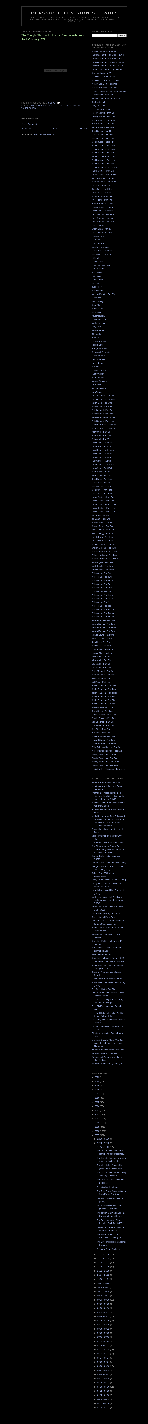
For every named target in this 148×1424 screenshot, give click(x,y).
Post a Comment (29, 124)
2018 (97, 1089)
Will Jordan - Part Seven (103, 595)
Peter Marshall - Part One (103, 671)
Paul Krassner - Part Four (103, 156)
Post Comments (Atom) (45, 134)
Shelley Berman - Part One (104, 425)
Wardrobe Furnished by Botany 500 (108, 1063)
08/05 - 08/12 (103, 1329)
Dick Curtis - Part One (102, 479)
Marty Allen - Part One (102, 403)
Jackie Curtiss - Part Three (104, 504)
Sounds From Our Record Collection (108, 961)
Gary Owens (97, 327)
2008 (97, 1131)
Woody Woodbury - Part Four (105, 765)
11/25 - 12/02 (103, 1262)
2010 (97, 1123)
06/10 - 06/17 (103, 1362)
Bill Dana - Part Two (101, 519)
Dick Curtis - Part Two (101, 483)
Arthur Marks (97, 309)
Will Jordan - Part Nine (102, 602)
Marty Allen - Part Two (102, 406)
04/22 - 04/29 (103, 1391)
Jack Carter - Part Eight (102, 468)
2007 (97, 1135)
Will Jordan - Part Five (102, 588)
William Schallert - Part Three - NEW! (109, 91)
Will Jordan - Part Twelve (103, 613)
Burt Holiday (97, 290)
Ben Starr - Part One (101, 729)
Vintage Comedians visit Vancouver (108, 1049)
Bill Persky (96, 334)
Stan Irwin (96, 298)
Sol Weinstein (98, 377)
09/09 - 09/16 (103, 1308)
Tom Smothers (98, 359)
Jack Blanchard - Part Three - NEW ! (108, 62)
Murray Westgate (99, 381)
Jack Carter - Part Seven (103, 464)
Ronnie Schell (98, 345)
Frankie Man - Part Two (102, 653)
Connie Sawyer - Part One (104, 715)
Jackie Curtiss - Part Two (103, 501)
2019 (97, 1085)
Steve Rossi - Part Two (102, 711)
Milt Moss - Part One (101, 678)
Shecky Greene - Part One (104, 544)
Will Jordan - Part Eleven (103, 609)
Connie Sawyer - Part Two (104, 718)
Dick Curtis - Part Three (102, 486)
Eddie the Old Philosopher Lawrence (108, 769)
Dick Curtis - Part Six (101, 185)
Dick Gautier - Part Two (102, 135)
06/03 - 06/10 (103, 1366)
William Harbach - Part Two (104, 555)
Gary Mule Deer (99, 106)
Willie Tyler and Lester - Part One (107, 747)
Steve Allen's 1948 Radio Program (107, 979)
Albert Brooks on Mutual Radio (106, 782)
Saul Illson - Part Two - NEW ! (105, 80)
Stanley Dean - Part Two (103, 526)
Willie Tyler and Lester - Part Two (107, 751)
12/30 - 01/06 (103, 1139)
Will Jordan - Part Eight (102, 599)
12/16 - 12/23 (103, 1147)
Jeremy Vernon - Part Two (103, 116)
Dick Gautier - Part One (102, 131)
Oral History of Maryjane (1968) (106, 913)
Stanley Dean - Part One (103, 522)
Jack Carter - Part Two (102, 446)
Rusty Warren (98, 374)
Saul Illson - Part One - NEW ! (105, 77)
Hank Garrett (97, 280)
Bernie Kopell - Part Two (103, 124)
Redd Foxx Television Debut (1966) (108, 958)
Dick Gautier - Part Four (102, 142)
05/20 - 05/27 (103, 1374)
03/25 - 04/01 (103, 1407)
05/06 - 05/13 (103, 1382)
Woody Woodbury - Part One (105, 754)
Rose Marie (97, 305)
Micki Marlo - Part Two (102, 660)
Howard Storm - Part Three (104, 744)
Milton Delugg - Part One (103, 530)
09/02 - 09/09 (103, 1312)
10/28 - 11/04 (103, 1279)
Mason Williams (99, 388)
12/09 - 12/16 (103, 1254)
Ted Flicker (97, 276)
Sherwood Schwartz (101, 352)
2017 (97, 1094)
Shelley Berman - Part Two (104, 428)
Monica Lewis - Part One (103, 635)
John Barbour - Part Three (104, 222)
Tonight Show (28, 108)
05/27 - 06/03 (103, 1370)
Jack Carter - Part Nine (102, 211)
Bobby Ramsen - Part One (104, 686)
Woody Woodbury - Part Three (106, 762)
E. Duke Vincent (99, 370)
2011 (97, 1118)
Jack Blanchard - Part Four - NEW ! (108, 66)
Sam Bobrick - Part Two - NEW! (106, 98)
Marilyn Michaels (99, 323)
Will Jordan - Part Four (102, 584)
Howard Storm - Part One (103, 736)
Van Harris (96, 283)
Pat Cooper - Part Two (102, 475)
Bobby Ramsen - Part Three (104, 693)
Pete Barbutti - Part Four (103, 421)
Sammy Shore (98, 356)
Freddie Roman (99, 341)
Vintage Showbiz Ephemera (104, 1053)
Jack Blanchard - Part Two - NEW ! (108, 58)
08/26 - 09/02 (103, 1316)
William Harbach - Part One (104, 551)
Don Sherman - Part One (103, 722)
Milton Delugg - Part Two (103, 533)
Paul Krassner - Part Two (103, 149)
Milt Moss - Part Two (101, 682)
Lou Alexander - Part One (103, 396)
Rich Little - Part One (101, 642)
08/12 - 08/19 (103, 1324)
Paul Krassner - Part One (103, 145)
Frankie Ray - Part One (102, 203)
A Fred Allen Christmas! (107, 1187)
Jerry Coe (96, 258)
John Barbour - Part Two (103, 218)
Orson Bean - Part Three (103, 232)
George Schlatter (99, 348)
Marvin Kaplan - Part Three (104, 628)
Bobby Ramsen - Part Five (104, 700)
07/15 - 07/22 (103, 1341)
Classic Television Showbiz (74, 13)
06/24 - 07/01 (103, 1353)
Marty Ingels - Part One (102, 562)
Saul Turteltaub (98, 102)
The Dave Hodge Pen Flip (103, 989)
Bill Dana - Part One (101, 515)
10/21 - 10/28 (103, 1283)
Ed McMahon (41, 106)
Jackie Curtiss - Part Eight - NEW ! (107, 69)
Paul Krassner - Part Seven (104, 167)
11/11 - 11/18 (103, 1271)
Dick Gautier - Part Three (103, 138)
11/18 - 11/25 (103, 1266)
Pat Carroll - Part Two (101, 435)
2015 (97, 1102)
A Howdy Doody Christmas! (109, 1249)
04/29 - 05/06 (103, 1387)
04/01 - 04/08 (103, 1403)
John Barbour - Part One (103, 214)
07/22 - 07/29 (103, 1337)
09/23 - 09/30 (103, 1300)
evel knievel (55, 106)
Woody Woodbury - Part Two (105, 758)
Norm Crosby (98, 269)
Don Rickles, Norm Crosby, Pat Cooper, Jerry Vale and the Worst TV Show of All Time (108, 849)
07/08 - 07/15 (103, 1345)
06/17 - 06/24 (103, 1358)
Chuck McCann (99, 319)
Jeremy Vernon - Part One (104, 113)
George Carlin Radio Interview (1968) (109, 863)
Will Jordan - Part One (102, 573)
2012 (97, 1114)
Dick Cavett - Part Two (102, 254)
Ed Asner (96, 240)
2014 (97, 1106)
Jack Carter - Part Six (101, 461)
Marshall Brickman (100, 247)
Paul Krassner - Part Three (104, 153)
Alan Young (97, 392)
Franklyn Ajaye (98, 236)
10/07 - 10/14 (103, 1291)
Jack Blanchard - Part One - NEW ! (108, 55)
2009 (97, 1127)
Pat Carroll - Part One (101, 432)
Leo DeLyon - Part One (102, 537)
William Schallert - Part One (104, 84)
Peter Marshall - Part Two (103, 675)
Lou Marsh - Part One (101, 664)
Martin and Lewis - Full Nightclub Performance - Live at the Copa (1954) (107, 900)
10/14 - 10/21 (103, 1287)
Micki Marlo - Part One (102, 657)
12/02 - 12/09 (103, 1258)
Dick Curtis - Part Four (102, 490)
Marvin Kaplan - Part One (103, 620)
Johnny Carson (72, 106)
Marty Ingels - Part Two (102, 566)
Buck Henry (97, 287)
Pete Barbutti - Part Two (103, 414)
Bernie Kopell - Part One (103, 127)
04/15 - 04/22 (103, 1395)
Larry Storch (97, 363)
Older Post (82, 128)
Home (54, 128)
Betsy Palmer (98, 330)
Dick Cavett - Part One (102, 251)
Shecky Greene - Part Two (104, 548)
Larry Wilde (97, 385)
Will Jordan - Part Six (101, 591)
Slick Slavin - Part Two (102, 193)
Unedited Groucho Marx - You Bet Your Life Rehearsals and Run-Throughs (107, 1043)
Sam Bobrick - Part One (102, 95)
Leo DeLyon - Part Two (102, 541)
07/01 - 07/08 (103, 1349)
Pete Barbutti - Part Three (103, 417)
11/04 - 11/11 (103, 1275)
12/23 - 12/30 (103, 1143)
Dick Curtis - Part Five (102, 493)
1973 (32, 106)
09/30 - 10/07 (103, 1295)
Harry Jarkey (97, 301)
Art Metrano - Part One (102, 196)
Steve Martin (97, 312)
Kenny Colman (98, 261)
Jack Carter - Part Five (102, 457)
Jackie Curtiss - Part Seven (104, 174)
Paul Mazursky (98, 316)
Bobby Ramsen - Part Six (103, 704)
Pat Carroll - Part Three (102, 439)
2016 (97, 1098)
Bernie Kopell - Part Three (103, 120)
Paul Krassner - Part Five (103, 160)
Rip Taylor (96, 367)
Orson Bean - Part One (102, 225)
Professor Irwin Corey (101, 265)
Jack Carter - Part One (102, 443)
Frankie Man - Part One (102, 649)
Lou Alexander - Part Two (103, 399)
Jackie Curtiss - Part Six (103, 171)
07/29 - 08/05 (103, 1333)
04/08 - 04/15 (103, 1399)
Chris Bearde (98, 243)
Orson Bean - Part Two (102, 229)
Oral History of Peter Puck (103, 917)
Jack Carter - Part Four (102, 454)
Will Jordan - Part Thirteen (104, 617)
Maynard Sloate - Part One (104, 178)
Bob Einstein (97, 272)
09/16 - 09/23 (103, 1304)
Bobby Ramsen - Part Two (104, 689)
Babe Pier (96, 338)
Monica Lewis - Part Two (103, 638)
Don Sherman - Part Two (103, 725)
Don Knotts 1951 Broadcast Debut (107, 842)
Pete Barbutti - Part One (103, 410)
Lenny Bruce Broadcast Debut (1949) (109, 880)
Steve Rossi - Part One (102, 707)
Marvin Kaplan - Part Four (103, 631)
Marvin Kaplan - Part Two (103, 624)
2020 (97, 1081)
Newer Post (26, 128)
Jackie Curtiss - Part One (103, 497)
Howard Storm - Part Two (103, 740)
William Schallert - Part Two (104, 87)
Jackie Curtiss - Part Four (103, 512)
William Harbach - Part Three (105, 559)
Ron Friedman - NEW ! (102, 73)
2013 (97, 1110)
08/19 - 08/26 (103, 1320)
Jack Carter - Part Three (103, 450)
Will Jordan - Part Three (102, 580)
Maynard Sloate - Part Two (104, 294)
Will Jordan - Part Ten (101, 606)
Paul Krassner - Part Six (103, 164)
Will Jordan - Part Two (102, 577)
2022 (97, 1077)
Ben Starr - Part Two (101, 733)
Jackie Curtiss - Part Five (103, 508)
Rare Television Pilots (101, 954)
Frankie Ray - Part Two (102, 207)
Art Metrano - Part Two (102, 200)
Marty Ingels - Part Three (103, 570)
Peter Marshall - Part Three (104, 182)
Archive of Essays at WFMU (104, 51)
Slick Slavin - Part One (102, 189)
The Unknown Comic (101, 109)
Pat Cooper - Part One (102, 472)
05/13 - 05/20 (103, 1378)
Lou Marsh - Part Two (101, 667)
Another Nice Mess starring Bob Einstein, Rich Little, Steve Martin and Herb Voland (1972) (108, 796)
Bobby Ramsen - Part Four (104, 696)
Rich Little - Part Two (101, 646)
